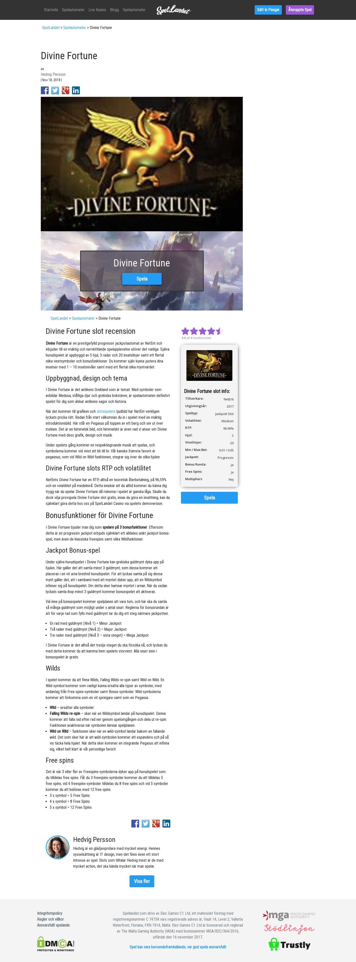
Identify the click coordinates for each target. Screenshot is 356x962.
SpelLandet (51, 27)
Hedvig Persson (53, 74)
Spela (141, 279)
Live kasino (202, 9)
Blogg (219, 9)
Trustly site (289, 944)
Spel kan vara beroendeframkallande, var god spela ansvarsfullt (178, 947)
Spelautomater (178, 9)
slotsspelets (106, 411)
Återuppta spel (300, 9)
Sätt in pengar (268, 9)
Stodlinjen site (289, 930)
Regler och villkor (50, 919)
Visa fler (142, 881)
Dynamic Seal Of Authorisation (289, 917)
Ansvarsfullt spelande (53, 925)
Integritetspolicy (49, 913)
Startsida (156, 9)
